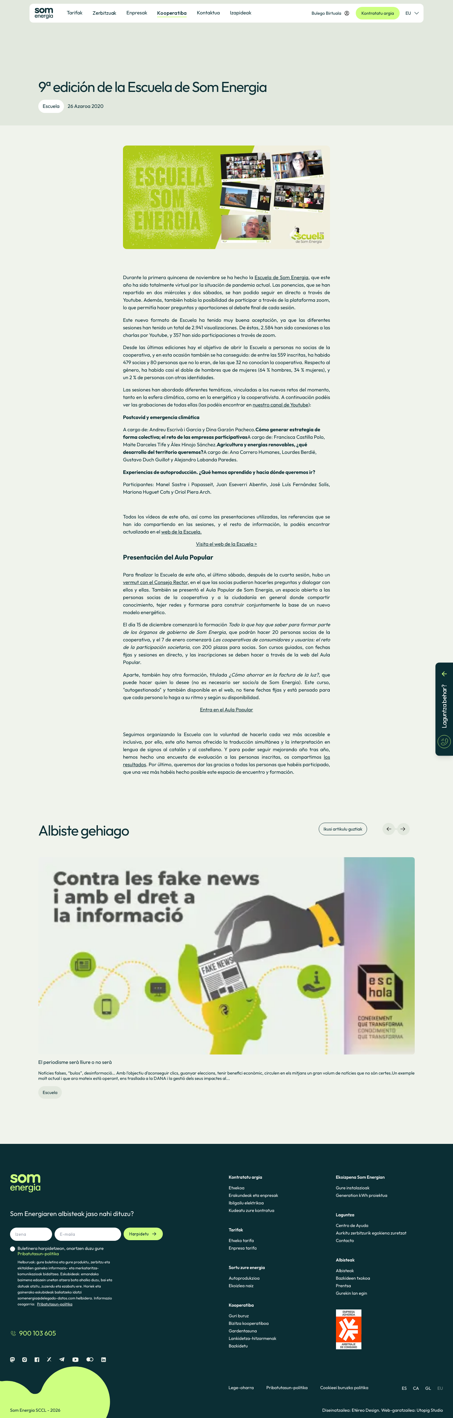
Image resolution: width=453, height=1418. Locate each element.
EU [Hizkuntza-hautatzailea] (412, 13)
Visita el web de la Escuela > (226, 544)
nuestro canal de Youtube (280, 405)
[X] (49, 1359)
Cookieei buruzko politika (344, 1387)
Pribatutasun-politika (54, 1304)
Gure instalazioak (352, 1188)
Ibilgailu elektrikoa (246, 1203)
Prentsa (343, 1285)
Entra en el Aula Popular (226, 710)
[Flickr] (89, 1359)
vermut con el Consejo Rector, (156, 582)
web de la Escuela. (181, 532)
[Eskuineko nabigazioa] (403, 829)
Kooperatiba (172, 13)
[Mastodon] (12, 1359)
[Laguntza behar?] (444, 709)
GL (428, 1388)
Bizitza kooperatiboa (249, 1323)
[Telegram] (62, 1359)
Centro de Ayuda (352, 1225)
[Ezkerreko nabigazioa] (389, 829)
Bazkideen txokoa (353, 1278)
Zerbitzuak (104, 13)
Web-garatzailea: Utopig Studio (412, 1410)
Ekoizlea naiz (241, 1285)
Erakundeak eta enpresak (253, 1195)
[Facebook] (37, 1359)
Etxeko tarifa (241, 1240)
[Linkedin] (103, 1359)
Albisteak (345, 1270)
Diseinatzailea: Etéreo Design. (351, 1410)
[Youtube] (75, 1359)
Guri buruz (239, 1316)
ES (404, 1388)
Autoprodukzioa (244, 1278)
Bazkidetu (238, 1346)
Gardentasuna (243, 1331)
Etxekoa (236, 1188)
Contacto (345, 1240)
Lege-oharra (241, 1387)
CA (416, 1388)
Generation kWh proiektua (361, 1195)
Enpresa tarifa (243, 1248)
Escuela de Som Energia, (282, 277)
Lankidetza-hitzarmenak (252, 1338)
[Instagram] (24, 1359)
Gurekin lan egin (351, 1293)
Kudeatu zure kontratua (251, 1210)
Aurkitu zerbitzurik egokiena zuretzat (371, 1233)
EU (440, 1388)
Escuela (51, 106)
